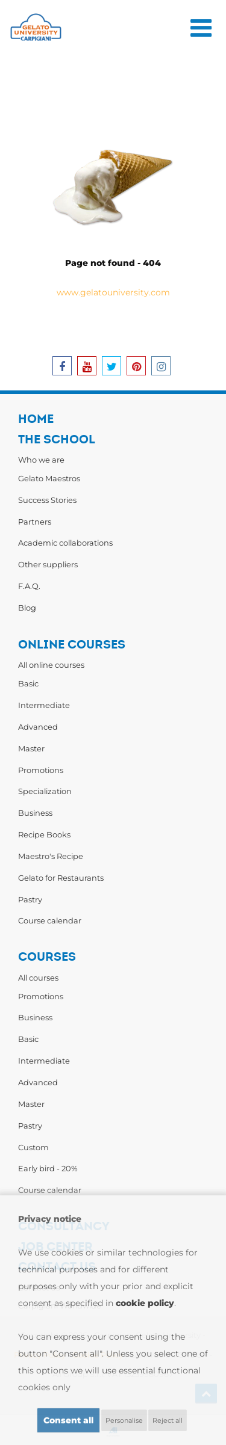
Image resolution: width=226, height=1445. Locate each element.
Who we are (41, 459)
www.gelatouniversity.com (113, 292)
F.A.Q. (29, 586)
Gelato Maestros (49, 478)
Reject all (167, 1420)
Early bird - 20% (48, 1168)
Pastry (30, 899)
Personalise (124, 1420)
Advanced (38, 727)
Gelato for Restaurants (61, 878)
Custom (33, 1147)
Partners (34, 521)
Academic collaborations (65, 542)
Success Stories (47, 500)
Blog (27, 607)
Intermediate (44, 705)
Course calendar (49, 920)
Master (31, 748)
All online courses (51, 665)
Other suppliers (48, 564)
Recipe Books (44, 834)
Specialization (45, 791)
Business (35, 813)
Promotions (40, 770)
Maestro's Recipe (50, 856)
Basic (28, 683)
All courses (38, 977)
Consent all (68, 1420)
